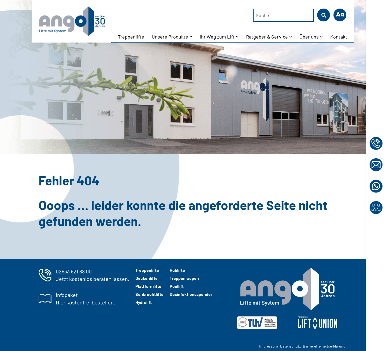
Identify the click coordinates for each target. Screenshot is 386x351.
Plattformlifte (148, 286)
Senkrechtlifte (149, 294)
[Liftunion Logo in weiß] (317, 322)
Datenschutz (290, 346)
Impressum (268, 346)
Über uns (309, 37)
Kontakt (338, 37)
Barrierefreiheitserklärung (324, 346)
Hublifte (177, 270)
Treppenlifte (131, 37)
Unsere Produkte (170, 37)
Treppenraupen (184, 278)
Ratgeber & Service (267, 37)
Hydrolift (143, 302)
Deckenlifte (146, 278)
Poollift (177, 286)
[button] (339, 15)
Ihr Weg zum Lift (217, 37)
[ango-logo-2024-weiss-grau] (287, 289)
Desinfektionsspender (191, 294)
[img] (257, 322)
